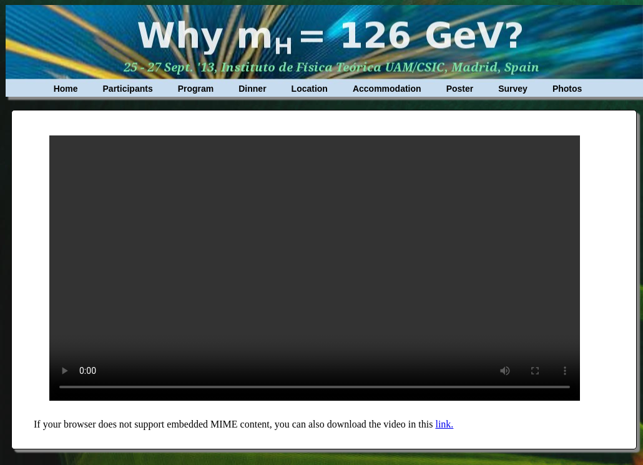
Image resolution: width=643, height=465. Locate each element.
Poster (460, 89)
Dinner (252, 89)
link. (444, 424)
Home (66, 89)
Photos (567, 89)
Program (196, 89)
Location (310, 89)
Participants (128, 89)
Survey (513, 89)
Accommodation (387, 89)
